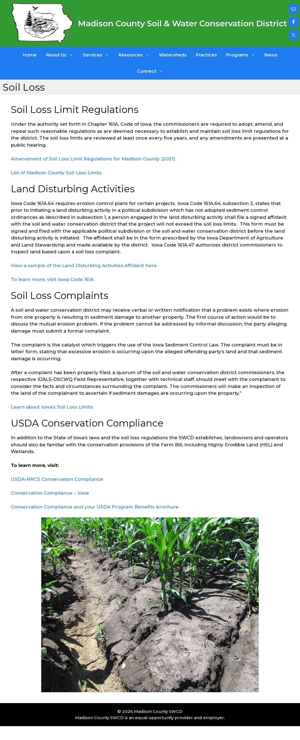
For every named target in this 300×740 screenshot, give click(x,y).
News (270, 55)
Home (30, 55)
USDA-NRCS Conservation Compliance (57, 479)
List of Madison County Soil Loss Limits (56, 172)
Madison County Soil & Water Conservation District (182, 23)
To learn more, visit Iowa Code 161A (52, 279)
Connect (152, 71)
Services (98, 55)
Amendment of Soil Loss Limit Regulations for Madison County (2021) (93, 159)
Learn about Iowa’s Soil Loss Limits (52, 407)
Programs (243, 55)
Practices (206, 55)
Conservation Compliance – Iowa (50, 493)
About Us (62, 55)
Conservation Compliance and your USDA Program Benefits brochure (94, 507)
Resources (136, 55)
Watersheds (173, 55)
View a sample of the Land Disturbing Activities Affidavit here (84, 265)
